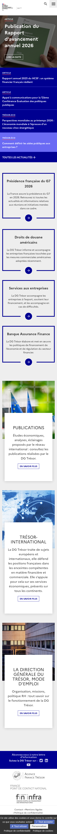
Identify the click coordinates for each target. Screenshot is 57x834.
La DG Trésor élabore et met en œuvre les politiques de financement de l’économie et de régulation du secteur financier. (28, 342)
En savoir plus (28, 466)
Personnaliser (39, 826)
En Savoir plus (28, 598)
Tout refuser (19, 826)
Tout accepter (44, 822)
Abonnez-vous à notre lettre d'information (28, 755)
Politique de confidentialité (28, 812)
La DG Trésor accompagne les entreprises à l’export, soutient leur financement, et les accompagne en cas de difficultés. (28, 296)
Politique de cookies (43, 830)
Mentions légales (33, 809)
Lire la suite (14, 56)
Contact (18, 809)
